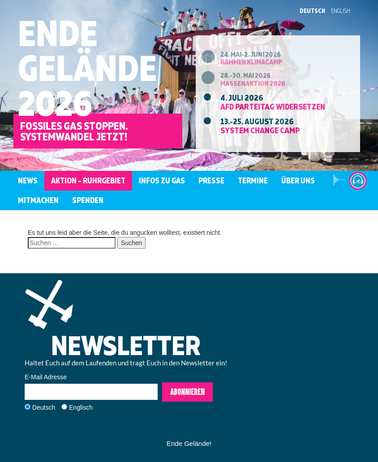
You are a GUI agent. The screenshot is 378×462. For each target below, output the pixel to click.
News (28, 180)
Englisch (81, 407)
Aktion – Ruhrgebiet (88, 180)
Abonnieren (187, 391)
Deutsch (312, 10)
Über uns (298, 180)
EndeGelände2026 (87, 67)
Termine (253, 180)
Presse (211, 180)
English (340, 10)
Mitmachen (38, 200)
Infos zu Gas (162, 180)
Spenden (87, 200)
